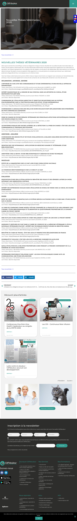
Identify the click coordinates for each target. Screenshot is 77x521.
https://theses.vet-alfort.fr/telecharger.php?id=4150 (24, 236)
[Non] (75, 516)
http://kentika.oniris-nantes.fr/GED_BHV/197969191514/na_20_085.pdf (29, 185)
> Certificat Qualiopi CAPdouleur (66, 475)
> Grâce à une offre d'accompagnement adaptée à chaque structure (27, 471)
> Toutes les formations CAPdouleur (64, 472)
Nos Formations (64, 462)
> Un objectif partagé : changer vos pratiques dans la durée (66, 465)
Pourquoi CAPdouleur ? (27, 462)
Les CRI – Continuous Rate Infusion (56, 324)
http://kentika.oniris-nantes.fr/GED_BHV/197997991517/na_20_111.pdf (29, 150)
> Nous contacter (23, 484)
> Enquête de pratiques (44, 500)
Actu (40, 495)
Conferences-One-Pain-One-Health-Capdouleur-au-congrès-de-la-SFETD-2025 (19, 326)
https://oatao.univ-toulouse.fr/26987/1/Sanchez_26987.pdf (26, 215)
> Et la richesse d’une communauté (24, 475)
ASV (59, 495)
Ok (39, 518)
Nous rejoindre (25, 495)
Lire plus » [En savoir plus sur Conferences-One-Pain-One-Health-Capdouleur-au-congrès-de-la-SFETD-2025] (9, 331)
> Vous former (42, 464)
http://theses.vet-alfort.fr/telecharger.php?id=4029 (24, 131)
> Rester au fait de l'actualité (45, 467)
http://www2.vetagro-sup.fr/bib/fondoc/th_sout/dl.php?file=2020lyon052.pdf (31, 89)
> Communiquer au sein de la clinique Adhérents (46, 469)
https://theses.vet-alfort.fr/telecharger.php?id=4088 (24, 229)
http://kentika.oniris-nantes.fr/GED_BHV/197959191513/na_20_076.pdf (29, 106)
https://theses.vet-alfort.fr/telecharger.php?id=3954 (24, 122)
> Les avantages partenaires (26, 509)
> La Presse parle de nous (45, 507)
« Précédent (61, 380)
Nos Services (43, 462)
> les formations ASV (63, 500)
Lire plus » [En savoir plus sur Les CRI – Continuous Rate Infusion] (45, 328)
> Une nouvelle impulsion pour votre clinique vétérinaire (27, 466)
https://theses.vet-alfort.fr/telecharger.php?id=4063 (24, 204)
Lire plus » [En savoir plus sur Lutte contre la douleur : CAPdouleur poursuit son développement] (9, 373)
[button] (7, 277)
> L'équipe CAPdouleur (25, 482)
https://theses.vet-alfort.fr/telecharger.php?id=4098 (24, 173)
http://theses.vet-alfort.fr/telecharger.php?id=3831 (23, 157)
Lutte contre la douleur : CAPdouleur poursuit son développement (17, 368)
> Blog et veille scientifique (45, 498)
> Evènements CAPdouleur (45, 502)
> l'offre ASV (61, 498)
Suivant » (70, 380)
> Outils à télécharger (44, 505)
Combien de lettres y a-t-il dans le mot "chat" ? (21, 445)
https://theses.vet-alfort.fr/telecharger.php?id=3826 (24, 193)
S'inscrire (61, 445)
